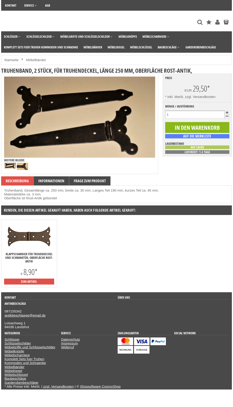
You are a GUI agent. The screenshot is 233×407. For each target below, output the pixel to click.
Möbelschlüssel (16, 375)
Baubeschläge (15, 378)
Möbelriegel (13, 371)
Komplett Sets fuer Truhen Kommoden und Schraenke (25, 361)
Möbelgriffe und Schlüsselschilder (30, 347)
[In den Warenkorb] (197, 127)
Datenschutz (70, 339)
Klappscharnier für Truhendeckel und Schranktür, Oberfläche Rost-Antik (29, 257)
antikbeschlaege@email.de (25, 315)
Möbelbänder (15, 367)
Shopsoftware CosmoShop (100, 386)
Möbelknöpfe (14, 351)
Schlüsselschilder (18, 343)
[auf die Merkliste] (197, 136)
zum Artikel (29, 281)
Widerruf (67, 347)
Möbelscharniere (17, 355)
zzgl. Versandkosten (200, 97)
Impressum (69, 343)
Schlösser (12, 339)
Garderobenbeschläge (21, 383)
